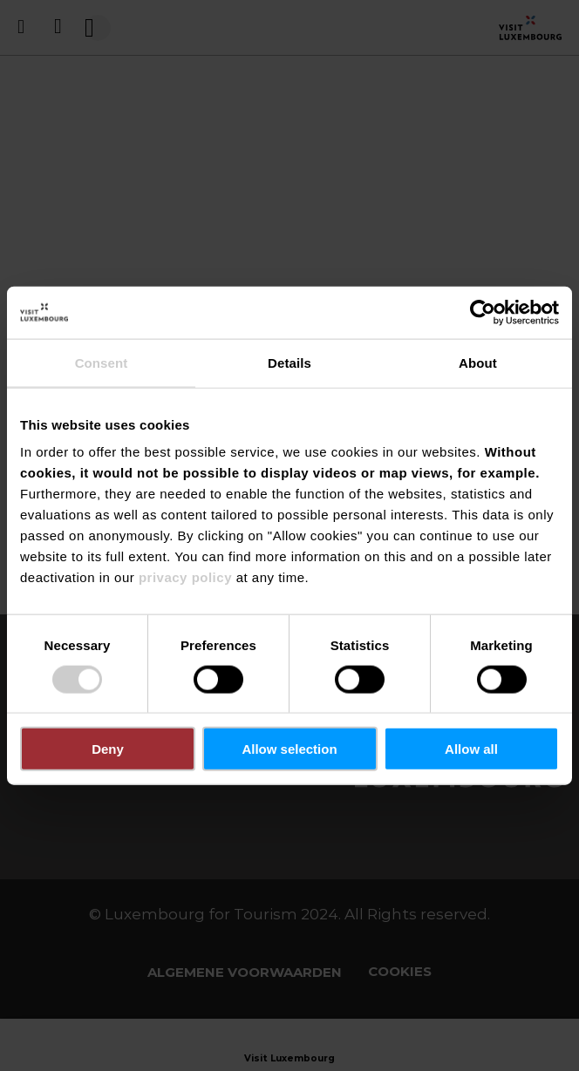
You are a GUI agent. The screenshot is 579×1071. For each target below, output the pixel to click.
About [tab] (478, 362)
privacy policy (185, 577)
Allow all (471, 749)
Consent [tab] (101, 362)
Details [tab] (289, 362)
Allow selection (289, 749)
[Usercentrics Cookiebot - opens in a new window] (482, 312)
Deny (108, 749)
